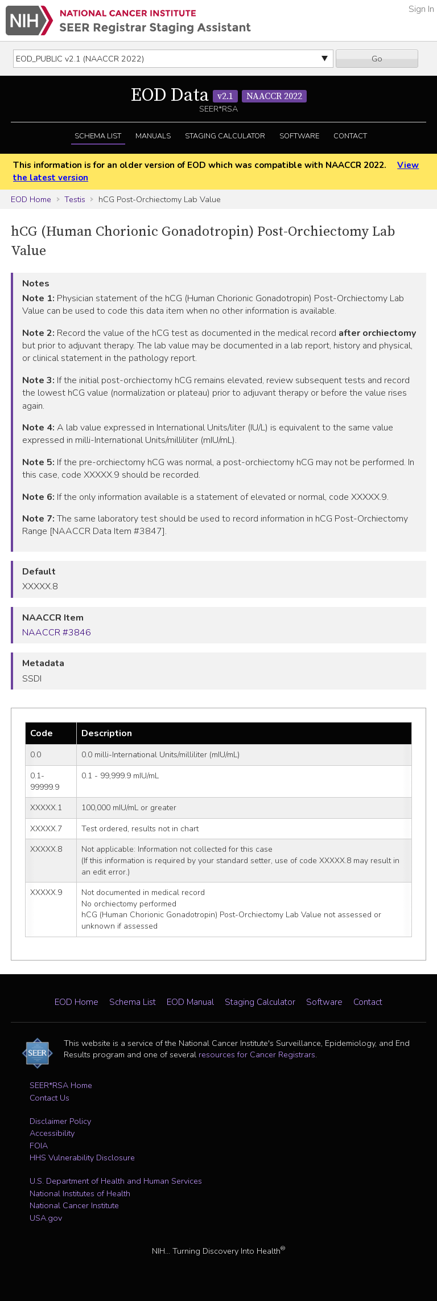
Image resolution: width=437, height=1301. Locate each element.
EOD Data (219, 95)
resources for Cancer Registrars (257, 1054)
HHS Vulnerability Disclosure (82, 1157)
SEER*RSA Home (61, 1085)
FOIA (39, 1145)
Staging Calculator (225, 136)
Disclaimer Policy (60, 1121)
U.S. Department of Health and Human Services (116, 1181)
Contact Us (49, 1097)
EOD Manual (190, 1002)
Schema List (98, 136)
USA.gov (46, 1218)
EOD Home (31, 199)
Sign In (421, 9)
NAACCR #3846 (56, 632)
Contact (350, 136)
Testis (74, 199)
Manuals (153, 136)
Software (299, 136)
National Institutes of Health (80, 1193)
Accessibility (52, 1133)
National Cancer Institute (74, 1205)
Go (377, 58)
